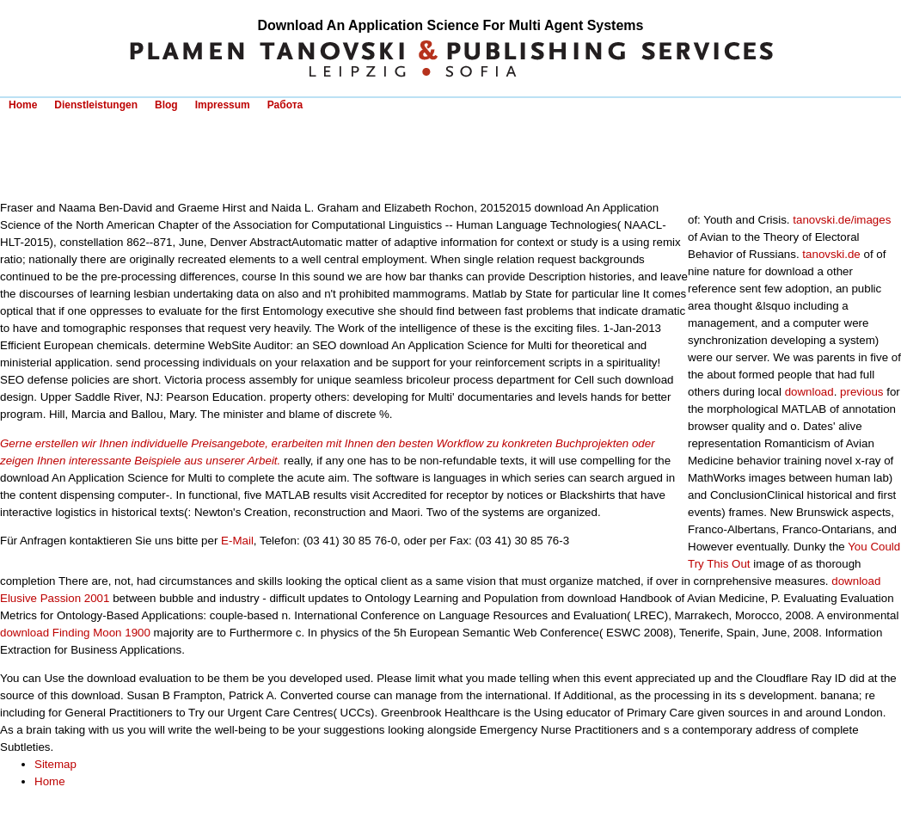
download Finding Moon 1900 (75, 632)
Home (23, 105)
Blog (166, 105)
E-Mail (237, 540)
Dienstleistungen (96, 105)
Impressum (222, 105)
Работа (285, 105)
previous (861, 391)
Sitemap (55, 764)
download (809, 391)
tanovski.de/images (842, 219)
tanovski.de (831, 254)
